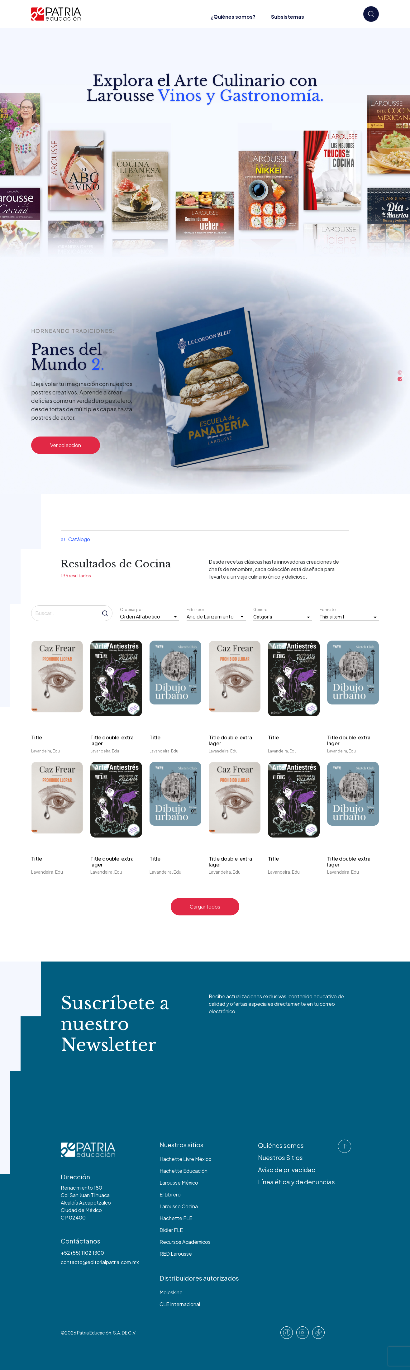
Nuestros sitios (181, 1144)
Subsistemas (287, 16)
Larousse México (179, 1182)
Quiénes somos (281, 1145)
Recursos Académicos (185, 1242)
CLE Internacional (180, 1304)
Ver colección (65, 445)
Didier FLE (171, 1230)
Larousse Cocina (179, 1206)
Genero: (261, 609)
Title (36, 737)
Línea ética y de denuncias (296, 1182)
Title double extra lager (112, 740)
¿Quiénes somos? (233, 16)
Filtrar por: (196, 609)
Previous (340, 376)
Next (402, 376)
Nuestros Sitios (280, 1157)
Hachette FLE (176, 1218)
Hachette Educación (183, 1170)
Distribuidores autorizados (199, 1278)
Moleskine (171, 1292)
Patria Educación (94, 1332)
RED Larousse (176, 1253)
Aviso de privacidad (287, 1169)
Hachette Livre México (186, 1159)
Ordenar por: (132, 609)
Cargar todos (205, 906)
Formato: (329, 609)
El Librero (170, 1194)
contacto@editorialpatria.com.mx (100, 1262)
